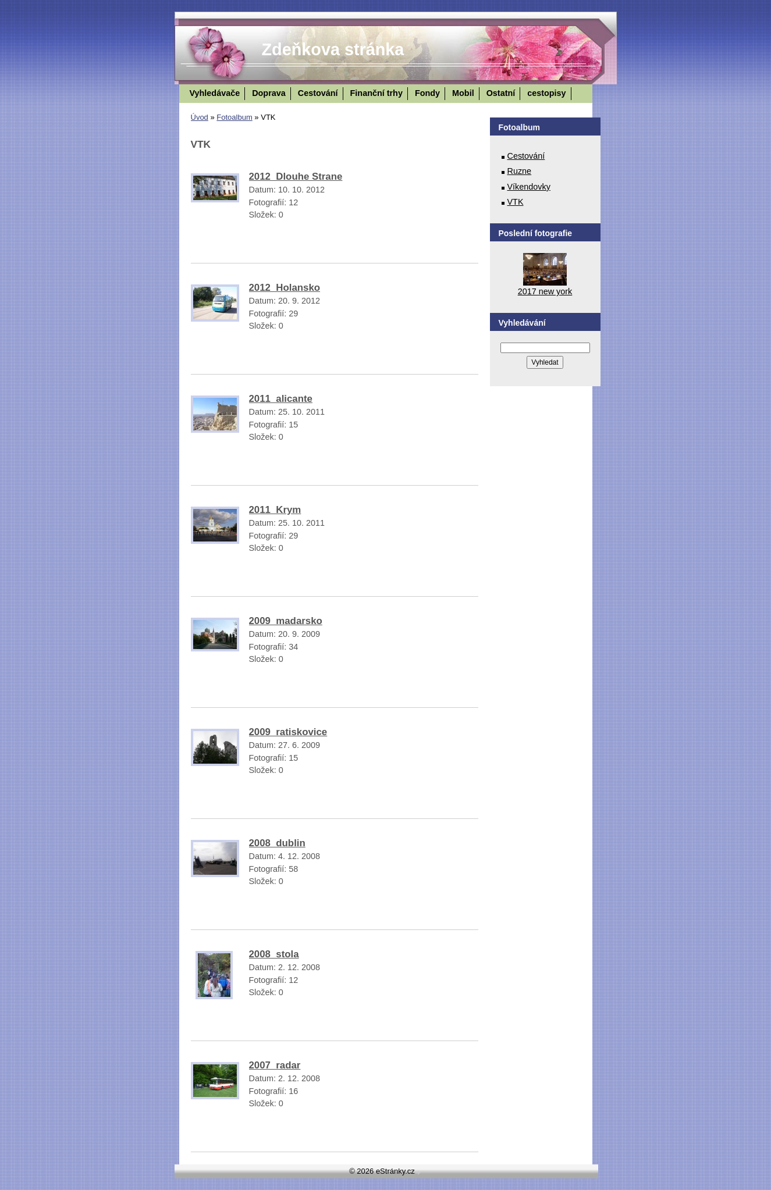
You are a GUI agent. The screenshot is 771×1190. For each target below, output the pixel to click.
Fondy (427, 93)
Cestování (318, 93)
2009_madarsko (285, 620)
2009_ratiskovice (288, 731)
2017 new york (545, 291)
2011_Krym (275, 509)
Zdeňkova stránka (333, 49)
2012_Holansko (285, 287)
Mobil (463, 93)
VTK (515, 201)
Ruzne (519, 171)
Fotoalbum (234, 117)
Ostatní (501, 93)
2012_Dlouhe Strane (296, 176)
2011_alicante (280, 398)
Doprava (269, 93)
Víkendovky (528, 186)
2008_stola (274, 954)
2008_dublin (277, 843)
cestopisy (546, 93)
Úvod (199, 117)
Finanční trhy (376, 93)
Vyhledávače (215, 93)
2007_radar (275, 1065)
